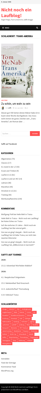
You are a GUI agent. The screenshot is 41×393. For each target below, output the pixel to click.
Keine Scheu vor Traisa (13, 221)
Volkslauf (30, 340)
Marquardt (5, 328)
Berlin (15, 312)
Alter (18, 309)
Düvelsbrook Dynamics (18, 315)
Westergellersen (6, 344)
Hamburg (16, 322)
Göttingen (28, 318)
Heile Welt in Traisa (24, 214)
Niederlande (17, 331)
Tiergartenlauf (34, 337)
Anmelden (5, 358)
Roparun (26, 331)
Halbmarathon (6, 322)
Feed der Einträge (8, 362)
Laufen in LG (6, 175)
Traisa (14, 340)
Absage (4, 309)
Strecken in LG (7, 191)
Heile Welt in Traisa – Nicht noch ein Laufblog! (20, 218)
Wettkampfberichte (9, 199)
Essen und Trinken (8, 171)
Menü (5, 28)
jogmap (32, 322)
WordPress (17, 389)
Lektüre (4, 100)
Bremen (22, 312)
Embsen (29, 315)
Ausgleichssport (7, 312)
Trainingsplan (6, 340)
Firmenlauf (14, 318)
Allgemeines (6, 159)
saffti (9, 108)
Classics (4, 163)
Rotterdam (34, 331)
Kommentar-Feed (8, 366)
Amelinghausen (26, 309)
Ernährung (5, 318)
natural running (6, 331)
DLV (34, 312)
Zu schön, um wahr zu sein (16, 103)
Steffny (4, 337)
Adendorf (12, 309)
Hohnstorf (24, 322)
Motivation (14, 328)
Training (4, 195)
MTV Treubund (24, 328)
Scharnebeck (22, 334)
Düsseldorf (5, 315)
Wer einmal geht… (20, 228)
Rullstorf (4, 334)
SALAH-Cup (13, 334)
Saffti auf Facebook (9, 144)
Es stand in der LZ (8, 167)
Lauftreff (13, 325)
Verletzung (21, 340)
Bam (26, 389)
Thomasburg (24, 337)
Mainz (28, 325)
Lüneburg (21, 325)
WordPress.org (7, 370)
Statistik (31, 334)
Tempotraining (13, 337)
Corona (28, 312)
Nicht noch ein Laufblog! (16, 12)
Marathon (5, 187)
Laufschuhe (5, 325)
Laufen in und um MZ (9, 179)
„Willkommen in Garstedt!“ (23, 245)
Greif (20, 318)
